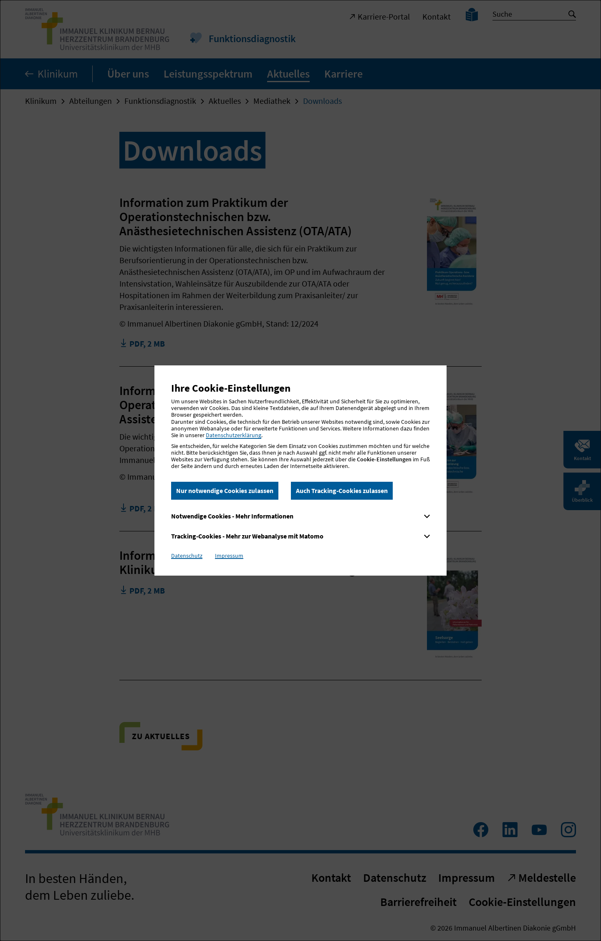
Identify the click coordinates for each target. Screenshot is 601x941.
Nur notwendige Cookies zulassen (224, 490)
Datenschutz (186, 555)
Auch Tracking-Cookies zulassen (342, 490)
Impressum (229, 555)
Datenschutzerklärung (233, 435)
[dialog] (300, 470)
